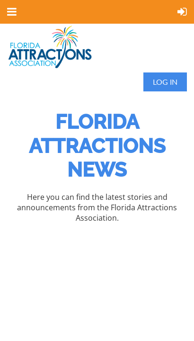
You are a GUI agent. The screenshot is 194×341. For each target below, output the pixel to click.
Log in (165, 81)
